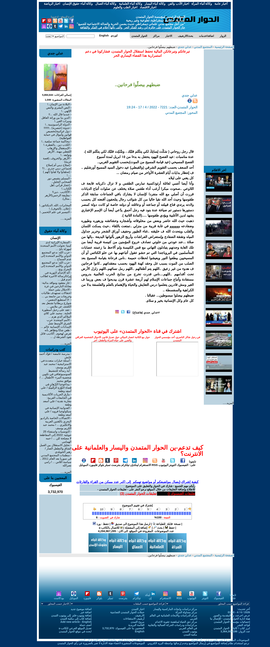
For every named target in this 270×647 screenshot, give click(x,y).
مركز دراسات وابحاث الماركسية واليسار (175, 609)
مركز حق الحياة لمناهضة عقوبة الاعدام (176, 621)
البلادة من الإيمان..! (58, 104)
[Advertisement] (219, 105)
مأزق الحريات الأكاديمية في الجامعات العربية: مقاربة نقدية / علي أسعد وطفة (57, 399)
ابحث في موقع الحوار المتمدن (75, 631)
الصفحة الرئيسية (224, 46)
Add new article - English (76, 621)
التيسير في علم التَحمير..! (55, 212)
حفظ (170, 527)
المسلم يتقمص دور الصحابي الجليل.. (59, 180)
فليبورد (93, 463)
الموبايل (83, 463)
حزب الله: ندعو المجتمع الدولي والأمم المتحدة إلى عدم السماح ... (56, 256)
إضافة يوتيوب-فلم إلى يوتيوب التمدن (71, 615)
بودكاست (59, 596)
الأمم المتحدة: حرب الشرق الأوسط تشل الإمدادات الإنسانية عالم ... (56, 323)
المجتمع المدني (202, 46)
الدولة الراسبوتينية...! (57, 124)
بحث (158, 527)
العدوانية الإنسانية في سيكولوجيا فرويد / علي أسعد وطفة (58, 411)
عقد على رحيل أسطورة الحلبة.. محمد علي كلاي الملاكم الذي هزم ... (57, 313)
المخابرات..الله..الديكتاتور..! (55, 205)
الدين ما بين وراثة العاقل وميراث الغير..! (56, 119)
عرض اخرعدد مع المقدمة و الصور (231, 615)
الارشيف (139, 615)
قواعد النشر (243, 625)
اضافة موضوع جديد (81, 609)
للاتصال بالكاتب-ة (110, 527)
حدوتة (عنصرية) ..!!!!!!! (57, 127)
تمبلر (107, 463)
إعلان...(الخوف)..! (59, 208)
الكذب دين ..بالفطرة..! (57, 144)
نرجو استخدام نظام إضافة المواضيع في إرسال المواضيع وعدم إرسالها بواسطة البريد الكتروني (198, 643)
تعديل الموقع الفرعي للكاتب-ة (75, 628)
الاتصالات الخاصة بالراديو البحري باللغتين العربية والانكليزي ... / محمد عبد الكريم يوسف (56, 423)
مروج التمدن (137, 621)
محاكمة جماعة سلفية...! (55, 141)
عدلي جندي (184, 46)
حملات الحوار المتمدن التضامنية (127, 612)
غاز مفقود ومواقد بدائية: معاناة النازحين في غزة (56, 284)
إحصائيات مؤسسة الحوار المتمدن (232, 621)
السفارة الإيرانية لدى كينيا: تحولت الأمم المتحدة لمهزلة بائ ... (56, 246)
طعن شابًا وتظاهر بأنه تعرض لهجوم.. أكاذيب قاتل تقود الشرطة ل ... (55, 333)
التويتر (172, 463)
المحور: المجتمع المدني (181, 113)
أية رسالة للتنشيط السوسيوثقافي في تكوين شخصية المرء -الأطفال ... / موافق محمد (55, 375)
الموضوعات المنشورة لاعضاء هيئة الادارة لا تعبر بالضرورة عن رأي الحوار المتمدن (101, 643)
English (139, 631)
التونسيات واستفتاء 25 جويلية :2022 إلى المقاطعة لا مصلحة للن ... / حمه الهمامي (55, 436)
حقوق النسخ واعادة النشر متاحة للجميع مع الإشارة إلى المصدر (111, 640)
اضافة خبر (86, 612)
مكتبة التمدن (190, 634)
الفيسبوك (182, 463)
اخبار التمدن (137, 609)
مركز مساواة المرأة (186, 612)
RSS (155, 463)
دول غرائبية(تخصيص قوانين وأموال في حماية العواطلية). (58, 135)
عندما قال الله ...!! (59, 114)
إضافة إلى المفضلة (138, 527)
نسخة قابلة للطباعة (166, 523)
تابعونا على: (192, 463)
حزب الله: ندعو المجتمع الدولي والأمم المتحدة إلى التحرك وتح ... (56, 266)
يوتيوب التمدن (189, 631)
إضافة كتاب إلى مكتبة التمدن (76, 618)
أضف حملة (86, 625)
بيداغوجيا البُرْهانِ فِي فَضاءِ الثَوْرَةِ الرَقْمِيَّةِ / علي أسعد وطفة (56, 388)
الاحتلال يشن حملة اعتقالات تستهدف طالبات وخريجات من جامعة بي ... (56, 293)
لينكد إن (150, 596)
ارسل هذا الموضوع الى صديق (130, 523)
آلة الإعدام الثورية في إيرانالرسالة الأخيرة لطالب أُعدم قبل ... (55, 276)
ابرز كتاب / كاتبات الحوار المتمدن (232, 628)
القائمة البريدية (136, 625)
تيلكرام (125, 463)
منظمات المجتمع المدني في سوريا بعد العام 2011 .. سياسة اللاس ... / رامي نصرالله (56, 460)
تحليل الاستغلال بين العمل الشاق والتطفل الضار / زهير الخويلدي (56, 448)
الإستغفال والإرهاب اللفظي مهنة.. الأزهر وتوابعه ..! (59, 151)
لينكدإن (134, 463)
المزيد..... (228, 403)
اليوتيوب (163, 463)
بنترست (116, 463)
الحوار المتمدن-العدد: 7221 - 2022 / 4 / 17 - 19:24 (162, 107)
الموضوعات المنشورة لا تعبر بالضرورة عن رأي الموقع (220, 640)
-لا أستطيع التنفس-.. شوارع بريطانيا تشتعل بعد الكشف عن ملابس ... (57, 303)
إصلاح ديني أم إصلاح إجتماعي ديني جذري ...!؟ (56, 166)
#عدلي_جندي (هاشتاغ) (146, 312)
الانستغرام (145, 463)
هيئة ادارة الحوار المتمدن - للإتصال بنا (230, 618)
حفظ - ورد (101, 523)
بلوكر (101, 463)
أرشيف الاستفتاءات (133, 618)
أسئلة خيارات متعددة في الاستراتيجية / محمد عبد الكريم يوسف (56, 364)
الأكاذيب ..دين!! (61, 191)
